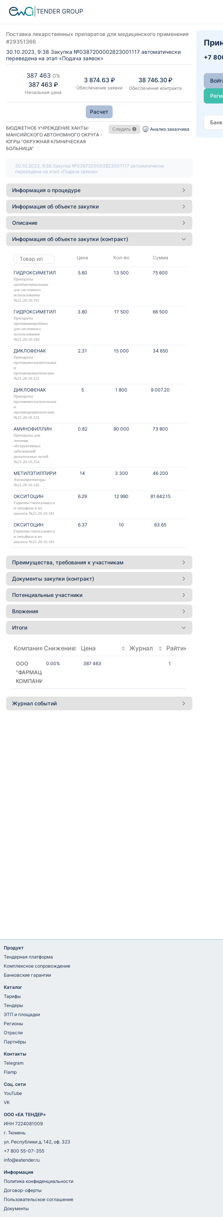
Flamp (10, 1072)
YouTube (13, 1093)
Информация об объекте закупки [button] (99, 206)
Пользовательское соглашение (38, 1199)
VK (7, 1102)
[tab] (99, 190)
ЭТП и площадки (22, 1014)
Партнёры (15, 1042)
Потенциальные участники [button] (99, 595)
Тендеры (13, 1005)
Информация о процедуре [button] (99, 190)
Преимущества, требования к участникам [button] (99, 562)
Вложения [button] (99, 611)
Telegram (13, 1063)
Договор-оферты (23, 1190)
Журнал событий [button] (99, 703)
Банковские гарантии (27, 975)
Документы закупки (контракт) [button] (99, 578)
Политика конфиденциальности (38, 1181)
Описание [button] (99, 222)
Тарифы (12, 996)
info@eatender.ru (22, 1160)
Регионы (13, 1023)
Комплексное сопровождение (37, 966)
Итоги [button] (99, 627)
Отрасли (13, 1032)
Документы (16, 1208)
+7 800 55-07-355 (24, 1151)
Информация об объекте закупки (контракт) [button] (99, 239)
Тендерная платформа (28, 957)
